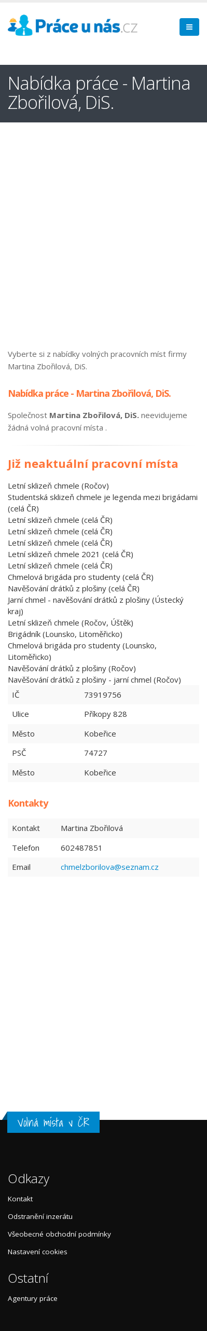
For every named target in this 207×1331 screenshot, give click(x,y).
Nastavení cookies (37, 1251)
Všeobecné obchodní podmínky (59, 1234)
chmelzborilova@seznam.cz (110, 867)
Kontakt (20, 1198)
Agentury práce (33, 1298)
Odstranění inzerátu (40, 1216)
